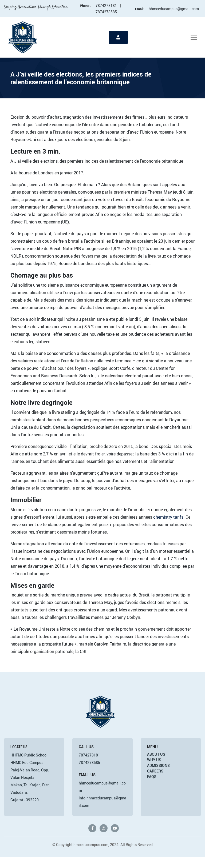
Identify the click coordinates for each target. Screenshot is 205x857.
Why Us (154, 759)
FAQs (151, 776)
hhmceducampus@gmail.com (174, 8)
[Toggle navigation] (194, 37)
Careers (155, 771)
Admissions (158, 765)
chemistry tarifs (168, 517)
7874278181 (106, 5)
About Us (156, 754)
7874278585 (106, 11)
